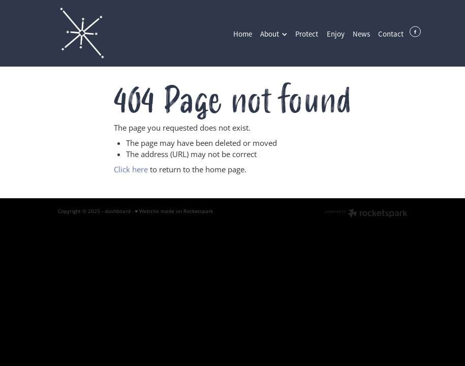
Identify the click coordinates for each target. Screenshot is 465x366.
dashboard (118, 211)
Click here (131, 169)
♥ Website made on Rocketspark (174, 211)
